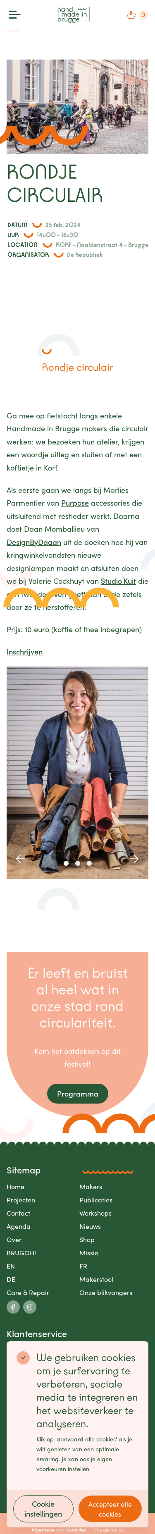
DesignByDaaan (34, 542)
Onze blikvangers (105, 1292)
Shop (87, 1239)
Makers (90, 1186)
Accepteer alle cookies (110, 1508)
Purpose (75, 502)
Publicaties (95, 1199)
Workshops (95, 1212)
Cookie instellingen (43, 1508)
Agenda (19, 1226)
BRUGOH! (21, 1252)
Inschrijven (25, 651)
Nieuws (90, 1226)
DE (11, 1278)
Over (14, 1239)
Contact (18, 1212)
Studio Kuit (118, 581)
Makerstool (96, 1278)
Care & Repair (28, 1292)
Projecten (21, 1199)
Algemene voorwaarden (59, 1529)
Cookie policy (108, 1529)
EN (11, 1265)
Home (15, 1186)
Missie (88, 1252)
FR (83, 1265)
